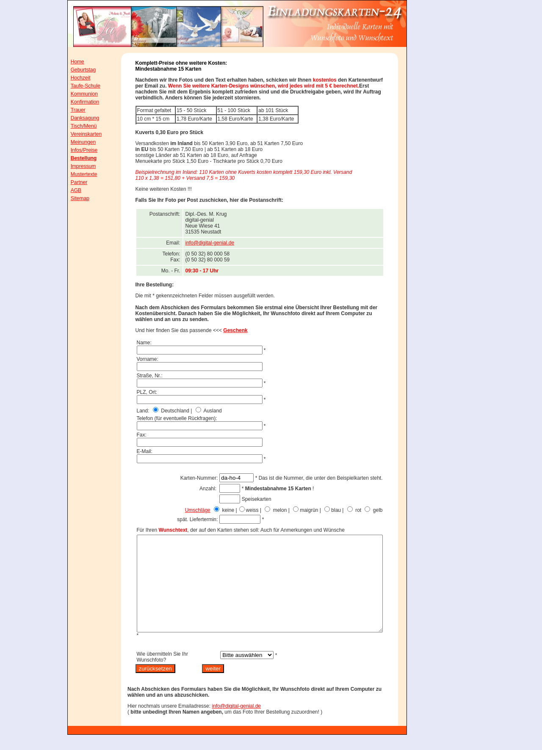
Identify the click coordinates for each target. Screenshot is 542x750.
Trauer (72, 110)
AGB (70, 190)
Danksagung (79, 118)
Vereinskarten (80, 134)
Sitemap (74, 198)
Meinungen (77, 142)
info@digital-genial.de (229, 243)
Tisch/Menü (78, 126)
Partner (73, 182)
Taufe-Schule (79, 86)
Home (71, 62)
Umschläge (217, 510)
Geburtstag (77, 70)
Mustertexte (78, 174)
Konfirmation (79, 102)
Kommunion (78, 94)
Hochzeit (75, 78)
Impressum (77, 166)
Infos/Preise (78, 150)
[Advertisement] (447, 177)
